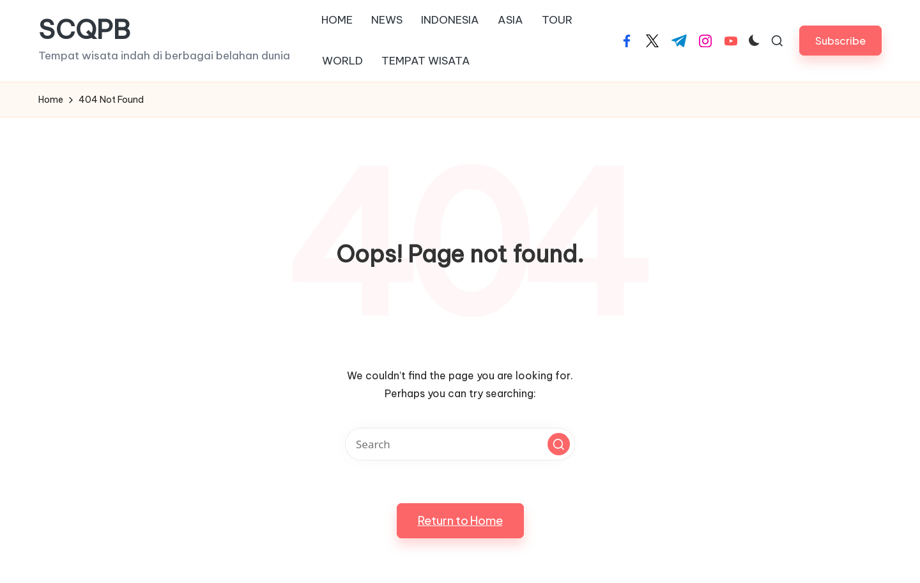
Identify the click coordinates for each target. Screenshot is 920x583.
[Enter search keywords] (460, 444)
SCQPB (84, 30)
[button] (840, 41)
